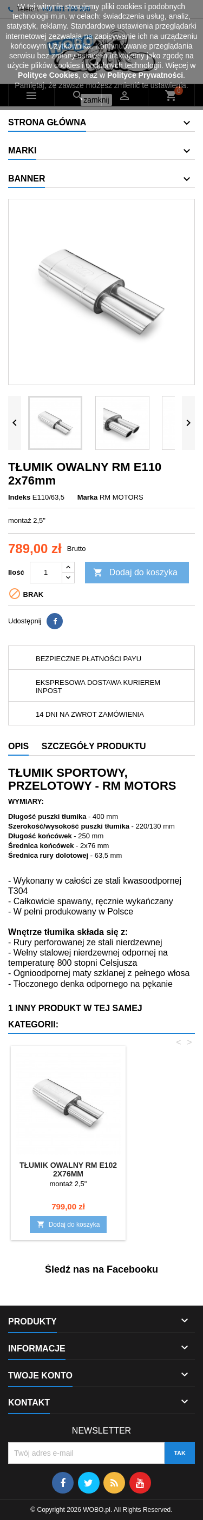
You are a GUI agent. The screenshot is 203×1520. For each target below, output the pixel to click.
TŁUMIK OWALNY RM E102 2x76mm (68, 1169)
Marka (87, 497)
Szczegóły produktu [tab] (94, 746)
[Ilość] (46, 572)
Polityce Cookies (48, 75)
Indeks (19, 497)
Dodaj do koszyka (135, 573)
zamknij (96, 100)
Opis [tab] (18, 746)
